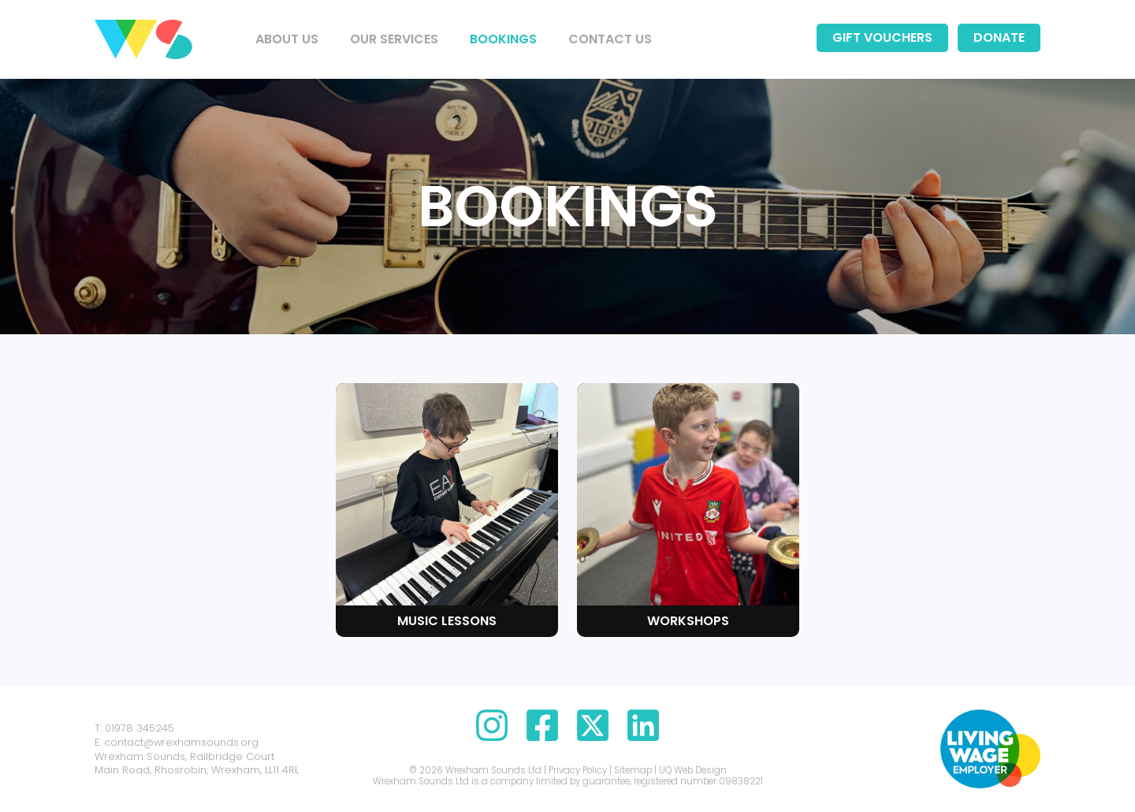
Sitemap (633, 770)
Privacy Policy (578, 770)
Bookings (503, 39)
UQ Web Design (693, 770)
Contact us (610, 39)
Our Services (394, 39)
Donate (999, 37)
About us (286, 39)
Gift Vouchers (882, 37)
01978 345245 (139, 728)
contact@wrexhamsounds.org (181, 742)
